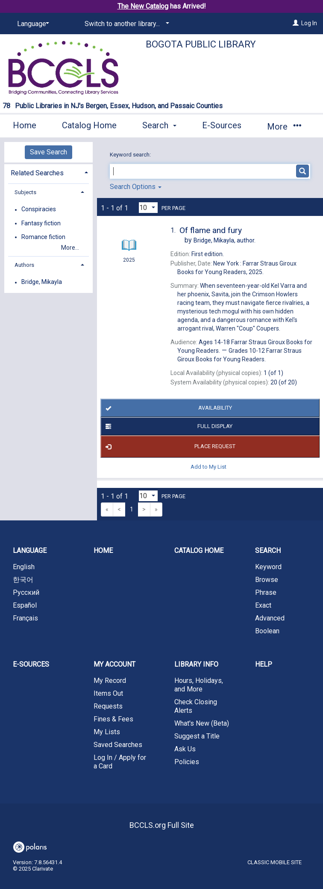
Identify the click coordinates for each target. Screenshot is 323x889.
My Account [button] (114, 664)
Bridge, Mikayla (41, 282)
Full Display (168, 426)
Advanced (270, 618)
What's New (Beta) (201, 723)
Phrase (265, 592)
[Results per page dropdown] (148, 207)
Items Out (108, 693)
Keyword (268, 567)
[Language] (31, 23)
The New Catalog (142, 6)
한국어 (23, 580)
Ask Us (185, 749)
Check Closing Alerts (195, 706)
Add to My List (208, 467)
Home (24, 125)
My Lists (107, 732)
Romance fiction (43, 236)
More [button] (284, 126)
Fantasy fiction (41, 223)
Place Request (169, 446)
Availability (167, 407)
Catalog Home (89, 125)
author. (224, 240)
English (24, 567)
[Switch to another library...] (125, 23)
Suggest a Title (197, 736)
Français (25, 618)
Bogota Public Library (201, 44)
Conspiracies (38, 209)
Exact (263, 605)
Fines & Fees (113, 719)
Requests (108, 706)
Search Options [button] (136, 187)
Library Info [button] (196, 664)
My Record (110, 680)
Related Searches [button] (37, 173)
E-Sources (221, 125)
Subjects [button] (25, 192)
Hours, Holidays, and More (198, 684)
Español (25, 605)
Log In (309, 23)
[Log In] (296, 23)
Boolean (267, 631)
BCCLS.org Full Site (161, 825)
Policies (186, 762)
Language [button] (30, 550)
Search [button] (159, 125)
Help (263, 664)
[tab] (48, 172)
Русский (26, 592)
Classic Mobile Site (274, 862)
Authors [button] (24, 265)
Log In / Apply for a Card (120, 761)
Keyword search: (131, 154)
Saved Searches (118, 745)
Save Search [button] (48, 152)
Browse (266, 580)
